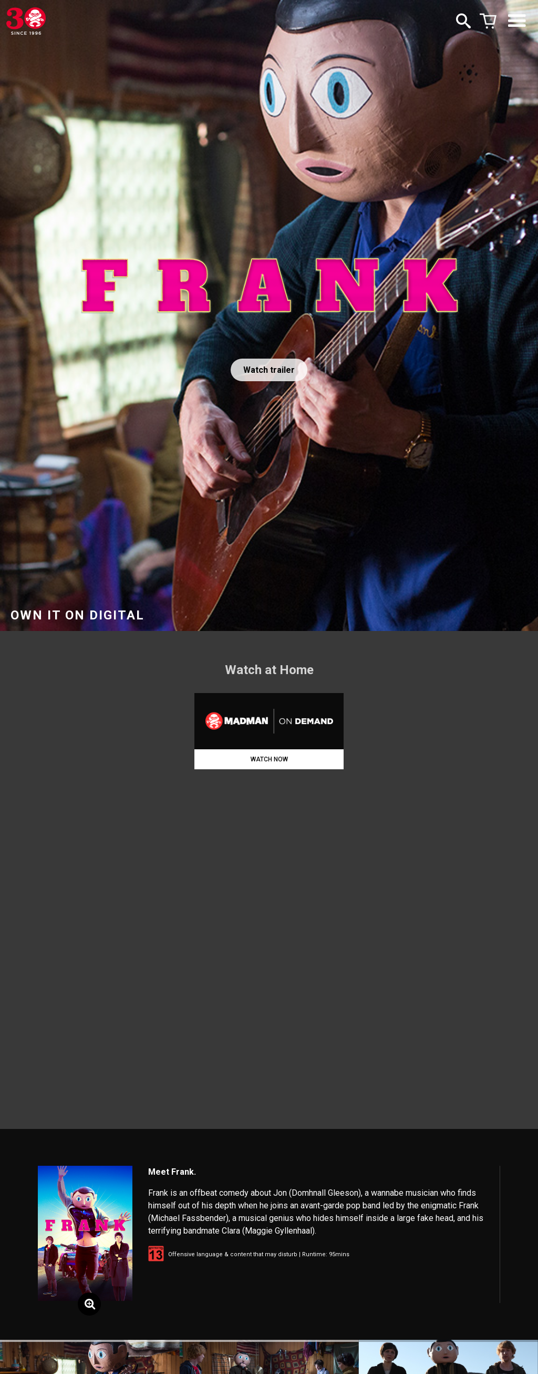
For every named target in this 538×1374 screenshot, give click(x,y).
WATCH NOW (269, 759)
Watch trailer (269, 370)
